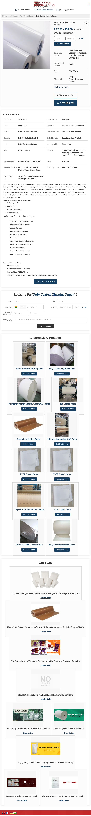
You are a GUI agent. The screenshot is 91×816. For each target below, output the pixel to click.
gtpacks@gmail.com (66, 10)
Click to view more (62, 87)
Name (10, 301)
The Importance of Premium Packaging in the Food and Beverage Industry (45, 661)
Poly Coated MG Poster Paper (29, 545)
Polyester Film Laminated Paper (29, 510)
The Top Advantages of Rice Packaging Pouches (63, 796)
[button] (45, 10)
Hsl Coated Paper (68, 404)
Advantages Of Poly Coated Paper (69, 729)
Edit (81, 38)
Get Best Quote (29, 373)
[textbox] (70, 38)
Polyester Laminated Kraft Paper (62, 439)
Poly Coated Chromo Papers (62, 545)
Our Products (13, 16)
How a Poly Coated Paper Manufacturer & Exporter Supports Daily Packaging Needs (45, 627)
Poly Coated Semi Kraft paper (29, 369)
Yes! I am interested (45, 281)
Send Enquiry (65, 103)
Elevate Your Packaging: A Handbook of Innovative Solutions (45, 695)
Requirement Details (7, 320)
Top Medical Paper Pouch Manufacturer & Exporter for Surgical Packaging (45, 594)
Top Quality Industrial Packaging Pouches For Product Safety (45, 763)
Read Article (46, 598)
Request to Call (65, 95)
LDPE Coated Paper (29, 474)
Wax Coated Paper (62, 510)
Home (4, 16)
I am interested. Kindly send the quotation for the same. (50, 320)
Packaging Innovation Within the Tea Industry (28, 729)
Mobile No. (8, 307)
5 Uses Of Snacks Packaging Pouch (21, 796)
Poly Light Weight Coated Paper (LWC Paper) (29, 404)
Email (54, 301)
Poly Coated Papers (27, 16)
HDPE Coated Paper (62, 474)
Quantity (53, 307)
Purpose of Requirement (7, 313)
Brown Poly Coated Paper (28, 439)
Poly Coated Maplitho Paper (62, 369)
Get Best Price (62, 44)
